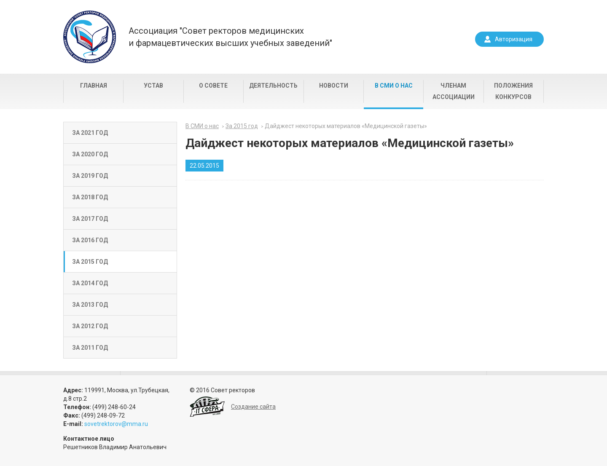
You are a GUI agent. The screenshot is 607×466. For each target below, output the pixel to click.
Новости (333, 85)
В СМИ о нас (394, 85)
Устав (153, 85)
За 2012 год (90, 326)
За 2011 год (90, 347)
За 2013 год (90, 304)
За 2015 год (90, 261)
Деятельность (273, 85)
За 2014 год (90, 283)
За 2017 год (90, 218)
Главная (93, 85)
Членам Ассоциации (453, 91)
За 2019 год (90, 175)
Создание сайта (253, 406)
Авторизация (513, 39)
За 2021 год (90, 132)
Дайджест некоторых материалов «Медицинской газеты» (346, 126)
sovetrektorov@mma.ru (116, 423)
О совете (213, 85)
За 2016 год (90, 240)
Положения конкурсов (513, 91)
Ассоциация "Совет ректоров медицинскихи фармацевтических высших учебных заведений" (230, 37)
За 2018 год (90, 197)
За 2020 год (90, 154)
